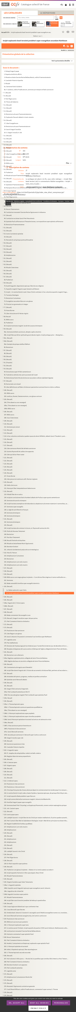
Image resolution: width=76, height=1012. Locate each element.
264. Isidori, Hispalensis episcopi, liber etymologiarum (20, 949)
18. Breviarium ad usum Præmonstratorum (17, 126)
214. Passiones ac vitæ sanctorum (14, 787)
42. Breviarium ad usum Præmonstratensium (17, 200)
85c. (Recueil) (8, 338)
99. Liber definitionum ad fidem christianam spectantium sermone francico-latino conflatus (32, 387)
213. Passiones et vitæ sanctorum (14, 784)
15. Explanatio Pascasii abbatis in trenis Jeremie (19, 117)
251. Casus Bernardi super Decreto (14, 910)
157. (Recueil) (8, 568)
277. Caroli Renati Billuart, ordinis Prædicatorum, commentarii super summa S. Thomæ (31, 989)
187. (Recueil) (8, 673)
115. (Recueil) (8, 439)
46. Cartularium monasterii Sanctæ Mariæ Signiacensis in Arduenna (25, 212)
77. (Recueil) (8, 307)
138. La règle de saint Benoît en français (16, 510)
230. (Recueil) (8, 836)
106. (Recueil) (8, 412)
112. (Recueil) (8, 430)
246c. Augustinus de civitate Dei (13, 891)
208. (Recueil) (8, 768)
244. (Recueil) (8, 879)
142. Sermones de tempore (12, 522)
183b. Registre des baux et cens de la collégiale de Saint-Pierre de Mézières (26, 661)
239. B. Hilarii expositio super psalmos (15, 864)
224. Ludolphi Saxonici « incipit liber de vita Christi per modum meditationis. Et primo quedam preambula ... (36, 818)
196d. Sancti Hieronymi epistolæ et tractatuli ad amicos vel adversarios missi (27, 719)
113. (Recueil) (8, 433)
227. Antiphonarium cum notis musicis (15, 827)
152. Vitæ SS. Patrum (10, 553)
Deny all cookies (39, 1003)
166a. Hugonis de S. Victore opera (14, 603)
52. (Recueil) (8, 231)
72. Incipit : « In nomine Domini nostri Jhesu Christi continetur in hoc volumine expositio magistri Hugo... (36, 292)
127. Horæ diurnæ (9, 476)
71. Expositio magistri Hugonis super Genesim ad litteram (21, 289)
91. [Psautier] (8, 362)
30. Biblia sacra (8, 163)
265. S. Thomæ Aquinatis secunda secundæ (17, 952)
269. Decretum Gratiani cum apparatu (15, 965)
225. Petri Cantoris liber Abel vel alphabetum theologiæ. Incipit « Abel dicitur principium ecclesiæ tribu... (36, 821)
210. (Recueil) (8, 775)
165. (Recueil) (8, 600)
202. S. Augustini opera (11, 750)
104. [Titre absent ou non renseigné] (15, 402)
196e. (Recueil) (8, 722)
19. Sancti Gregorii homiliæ (12, 129)
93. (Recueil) (8, 369)
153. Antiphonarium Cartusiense (14, 556)
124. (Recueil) (8, 467)
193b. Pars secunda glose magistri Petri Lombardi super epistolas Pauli (25, 695)
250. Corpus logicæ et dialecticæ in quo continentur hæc (21, 906)
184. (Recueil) (8, 664)
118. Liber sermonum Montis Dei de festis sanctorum (20, 448)
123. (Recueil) (8, 464)
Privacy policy (38, 1008)
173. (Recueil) (8, 627)
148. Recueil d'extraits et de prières (14, 540)
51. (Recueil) (8, 228)
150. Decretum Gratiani (11, 546)
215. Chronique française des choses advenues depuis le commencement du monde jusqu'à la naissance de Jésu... (36, 790)
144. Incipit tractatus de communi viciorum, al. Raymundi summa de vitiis (26, 528)
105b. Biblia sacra (9, 408)
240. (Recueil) (8, 867)
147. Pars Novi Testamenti (12, 537)
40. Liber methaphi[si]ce (11, 194)
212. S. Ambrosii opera (11, 781)
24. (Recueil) (8, 145)
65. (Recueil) (8, 270)
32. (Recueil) (8, 169)
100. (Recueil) (8, 390)
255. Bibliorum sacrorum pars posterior (16, 922)
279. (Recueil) (8, 995)
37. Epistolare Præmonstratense (14, 185)
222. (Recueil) (8, 811)
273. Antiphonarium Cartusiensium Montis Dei (18, 977)
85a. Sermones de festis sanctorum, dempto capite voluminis (22, 332)
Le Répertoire (47, 12)
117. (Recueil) (8, 445)
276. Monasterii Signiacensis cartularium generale (19, 986)
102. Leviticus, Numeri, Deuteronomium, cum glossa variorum (23, 396)
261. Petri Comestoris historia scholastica (16, 940)
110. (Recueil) (8, 424)
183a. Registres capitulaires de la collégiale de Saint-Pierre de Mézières (25, 658)
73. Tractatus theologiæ (11, 295)
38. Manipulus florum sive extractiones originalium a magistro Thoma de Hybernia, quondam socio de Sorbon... (36, 188)
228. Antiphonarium (10, 830)
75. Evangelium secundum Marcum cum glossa (18, 301)
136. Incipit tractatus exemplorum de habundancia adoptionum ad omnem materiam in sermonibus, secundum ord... (36, 504)
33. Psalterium (8, 172)
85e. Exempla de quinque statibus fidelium (17, 344)
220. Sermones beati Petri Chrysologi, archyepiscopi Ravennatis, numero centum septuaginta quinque (35, 805)
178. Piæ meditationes (11, 643)
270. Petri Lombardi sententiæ (13, 968)
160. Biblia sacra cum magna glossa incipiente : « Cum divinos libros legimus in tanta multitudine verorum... (35, 577)
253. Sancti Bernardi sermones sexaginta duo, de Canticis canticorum (25, 916)
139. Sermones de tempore (12, 513)
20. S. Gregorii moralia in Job (13, 132)
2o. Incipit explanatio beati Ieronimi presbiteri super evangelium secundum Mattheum (32, 593)
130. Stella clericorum (10, 485)
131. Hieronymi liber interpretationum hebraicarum (19, 488)
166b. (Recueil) (8, 606)
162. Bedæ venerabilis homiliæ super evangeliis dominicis (21, 583)
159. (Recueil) (8, 574)
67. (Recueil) (8, 277)
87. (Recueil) (8, 350)
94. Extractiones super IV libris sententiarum (17, 372)
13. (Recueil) (8, 111)
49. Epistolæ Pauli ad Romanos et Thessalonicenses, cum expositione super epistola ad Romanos (33, 221)
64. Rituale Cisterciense (11, 267)
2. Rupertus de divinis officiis (13, 74)
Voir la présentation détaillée (61, 61)
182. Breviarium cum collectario (14, 655)
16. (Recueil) (8, 120)
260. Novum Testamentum (12, 937)
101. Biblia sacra (9, 393)
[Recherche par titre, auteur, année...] (35, 18)
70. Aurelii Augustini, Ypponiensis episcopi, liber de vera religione (24, 286)
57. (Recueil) (8, 246)
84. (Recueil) (8, 329)
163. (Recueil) (8, 586)
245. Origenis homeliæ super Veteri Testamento (18, 882)
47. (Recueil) (8, 215)
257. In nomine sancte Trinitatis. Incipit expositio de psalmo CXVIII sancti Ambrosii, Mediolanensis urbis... (36, 928)
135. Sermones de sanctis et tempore (15, 500)
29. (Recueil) (8, 160)
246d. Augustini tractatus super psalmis (16, 894)
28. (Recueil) (8, 157)
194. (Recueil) (8, 701)
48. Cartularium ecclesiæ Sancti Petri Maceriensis (19, 218)
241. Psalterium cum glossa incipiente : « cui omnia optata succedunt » (29, 870)
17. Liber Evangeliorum (11, 123)
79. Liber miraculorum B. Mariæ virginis (16, 313)
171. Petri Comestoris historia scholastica (16, 621)
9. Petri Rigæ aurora (10, 99)
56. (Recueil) (8, 243)
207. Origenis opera (10, 765)
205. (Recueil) (8, 759)
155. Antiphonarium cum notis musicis (15, 562)
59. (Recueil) (8, 252)
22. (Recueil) (8, 139)
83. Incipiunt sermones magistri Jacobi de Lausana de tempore (23, 326)
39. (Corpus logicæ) (10, 191)
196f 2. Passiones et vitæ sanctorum (15, 729)
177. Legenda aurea (10, 640)
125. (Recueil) (8, 470)
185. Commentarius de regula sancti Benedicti (18, 667)
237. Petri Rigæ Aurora (11, 857)
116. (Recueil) (8, 442)
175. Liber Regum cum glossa (13, 634)
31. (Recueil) (8, 166)
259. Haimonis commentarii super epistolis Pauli (19, 934)
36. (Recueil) (8, 182)
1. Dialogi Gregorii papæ (11, 71)
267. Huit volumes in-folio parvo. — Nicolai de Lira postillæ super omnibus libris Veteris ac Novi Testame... (36, 959)
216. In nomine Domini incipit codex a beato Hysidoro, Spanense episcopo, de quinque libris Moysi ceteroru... (36, 793)
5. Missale (7, 83)
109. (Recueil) (8, 421)
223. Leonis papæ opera (11, 814)
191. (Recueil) (8, 686)
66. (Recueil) (8, 274)
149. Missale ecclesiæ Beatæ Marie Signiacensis (18, 543)
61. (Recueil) (8, 258)
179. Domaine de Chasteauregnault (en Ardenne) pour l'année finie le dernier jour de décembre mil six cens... (36, 646)
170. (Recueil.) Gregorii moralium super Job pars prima (21, 618)
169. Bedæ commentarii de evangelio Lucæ (17, 615)
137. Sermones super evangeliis (13, 507)
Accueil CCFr (5, 32)
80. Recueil (7, 316)
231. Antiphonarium (10, 839)
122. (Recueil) (8, 461)
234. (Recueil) (8, 848)
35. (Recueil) (8, 178)
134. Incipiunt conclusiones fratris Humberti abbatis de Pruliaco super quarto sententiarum (32, 497)
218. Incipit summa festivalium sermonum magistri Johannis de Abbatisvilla (27, 799)
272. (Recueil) (8, 974)
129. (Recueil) (8, 482)
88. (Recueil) (8, 353)
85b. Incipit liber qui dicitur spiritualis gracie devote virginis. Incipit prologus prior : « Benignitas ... (34, 335)
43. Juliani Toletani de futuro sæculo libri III (17, 203)
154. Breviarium (9, 559)
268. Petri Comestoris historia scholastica (16, 962)
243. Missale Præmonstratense (13, 876)
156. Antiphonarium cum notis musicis (15, 565)
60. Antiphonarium (9, 255)
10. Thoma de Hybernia (11, 102)
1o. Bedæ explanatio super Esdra (16, 590)
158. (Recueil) (8, 571)
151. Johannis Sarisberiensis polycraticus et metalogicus (21, 550)
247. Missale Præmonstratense (13, 897)
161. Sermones (8, 580)
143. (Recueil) (8, 525)
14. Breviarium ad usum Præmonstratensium (17, 114)
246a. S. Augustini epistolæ (12, 885)
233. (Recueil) (8, 845)
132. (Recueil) (8, 491)
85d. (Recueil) (8, 341)
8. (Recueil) (7, 96)
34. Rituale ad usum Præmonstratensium (16, 175)
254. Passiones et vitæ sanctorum (14, 919)
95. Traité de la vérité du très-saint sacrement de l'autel (21, 375)
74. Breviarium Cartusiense (12, 298)
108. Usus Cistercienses (11, 418)
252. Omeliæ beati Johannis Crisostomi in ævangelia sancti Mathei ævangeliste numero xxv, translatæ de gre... (36, 913)
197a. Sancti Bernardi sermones (13, 732)
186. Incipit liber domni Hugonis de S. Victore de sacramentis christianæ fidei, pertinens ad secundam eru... (36, 670)
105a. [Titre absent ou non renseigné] (15, 405)
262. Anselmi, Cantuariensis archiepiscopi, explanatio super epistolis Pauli (26, 943)
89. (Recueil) (8, 356)
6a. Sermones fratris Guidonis (13, 86)
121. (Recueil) (8, 458)
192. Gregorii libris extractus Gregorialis (16, 689)
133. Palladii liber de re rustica (13, 494)
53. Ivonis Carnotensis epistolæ (13, 234)
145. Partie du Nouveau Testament (14, 531)
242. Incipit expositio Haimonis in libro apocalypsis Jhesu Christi (23, 873)
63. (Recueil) (8, 264)
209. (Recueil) (8, 772)
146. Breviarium (9, 534)
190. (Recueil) (8, 683)
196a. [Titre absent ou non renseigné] (15, 710)
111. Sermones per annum (12, 427)
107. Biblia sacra (9, 415)
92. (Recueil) (8, 366)
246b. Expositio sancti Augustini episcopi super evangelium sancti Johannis (27, 888)
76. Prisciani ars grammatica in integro (16, 304)
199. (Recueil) (8, 741)
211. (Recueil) (8, 778)
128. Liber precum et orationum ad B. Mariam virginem (20, 479)
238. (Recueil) (8, 860)
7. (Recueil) (7, 93)
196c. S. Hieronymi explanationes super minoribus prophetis (22, 716)
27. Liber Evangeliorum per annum (14, 154)
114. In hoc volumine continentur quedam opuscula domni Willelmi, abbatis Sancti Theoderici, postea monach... (35, 436)
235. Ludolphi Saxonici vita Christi (14, 851)
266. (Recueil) (8, 956)
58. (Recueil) (8, 249)
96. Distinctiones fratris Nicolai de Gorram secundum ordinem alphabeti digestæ (28, 378)
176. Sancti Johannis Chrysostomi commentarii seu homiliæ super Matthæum (28, 637)
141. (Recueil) (8, 519)
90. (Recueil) (8, 359)
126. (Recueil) (8, 473)
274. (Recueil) (8, 980)
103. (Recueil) (8, 399)
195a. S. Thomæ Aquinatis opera (14, 704)
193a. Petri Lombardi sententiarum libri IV (17, 692)
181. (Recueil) (8, 652)
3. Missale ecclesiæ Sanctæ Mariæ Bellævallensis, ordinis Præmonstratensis (27, 77)
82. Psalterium (8, 323)
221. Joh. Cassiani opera (11, 808)
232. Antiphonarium (10, 842)
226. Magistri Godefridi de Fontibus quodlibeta (18, 824)
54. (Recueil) (8, 237)
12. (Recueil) (8, 108)
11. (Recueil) (8, 105)
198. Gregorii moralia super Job (13, 738)
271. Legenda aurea (10, 971)
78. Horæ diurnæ (9, 310)
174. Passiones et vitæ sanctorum (14, 630)
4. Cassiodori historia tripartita (13, 80)
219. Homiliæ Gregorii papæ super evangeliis (17, 802)
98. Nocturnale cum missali (12, 384)
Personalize (61, 1003)
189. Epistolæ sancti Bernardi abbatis (15, 680)
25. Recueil (7, 148)
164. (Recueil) (8, 597)
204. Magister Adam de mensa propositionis (17, 756)
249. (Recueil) (8, 903)
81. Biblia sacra (8, 320)
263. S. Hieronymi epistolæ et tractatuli (16, 946)
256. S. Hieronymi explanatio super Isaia (16, 925)
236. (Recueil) (8, 854)
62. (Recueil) (8, 261)
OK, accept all (17, 1003)
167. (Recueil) (8, 609)
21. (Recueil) (8, 136)
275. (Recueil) (8, 983)
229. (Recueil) (8, 833)
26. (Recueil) (8, 151)
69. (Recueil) (8, 283)
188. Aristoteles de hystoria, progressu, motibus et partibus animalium (25, 676)
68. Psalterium (8, 280)
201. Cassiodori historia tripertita (14, 747)
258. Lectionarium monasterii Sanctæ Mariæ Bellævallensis (22, 931)
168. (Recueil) (8, 612)
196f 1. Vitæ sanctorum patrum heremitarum (17, 726)
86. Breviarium (8, 347)
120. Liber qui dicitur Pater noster (14, 454)
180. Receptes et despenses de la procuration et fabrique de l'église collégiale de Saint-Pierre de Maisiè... (36, 649)
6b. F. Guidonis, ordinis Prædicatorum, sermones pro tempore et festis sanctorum (28, 90)
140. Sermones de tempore (12, 516)
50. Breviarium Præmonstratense (14, 224)
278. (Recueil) (8, 992)
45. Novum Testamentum (11, 209)
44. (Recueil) (8, 206)
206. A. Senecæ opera (10, 762)
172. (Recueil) (8, 624)
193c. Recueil (8, 698)
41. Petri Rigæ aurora (10, 197)
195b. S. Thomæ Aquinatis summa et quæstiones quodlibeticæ (23, 707)
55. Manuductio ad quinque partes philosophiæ (18, 240)
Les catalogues (13, 12)
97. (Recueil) (8, 381)
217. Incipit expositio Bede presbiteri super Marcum (19, 796)
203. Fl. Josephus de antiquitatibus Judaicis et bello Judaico (22, 753)
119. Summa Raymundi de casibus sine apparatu (19, 451)
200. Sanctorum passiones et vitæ (14, 744)
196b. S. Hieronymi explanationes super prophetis (19, 713)
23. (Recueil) (8, 142)
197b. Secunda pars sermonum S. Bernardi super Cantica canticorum (25, 735)
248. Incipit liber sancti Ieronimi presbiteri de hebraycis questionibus (25, 900)
